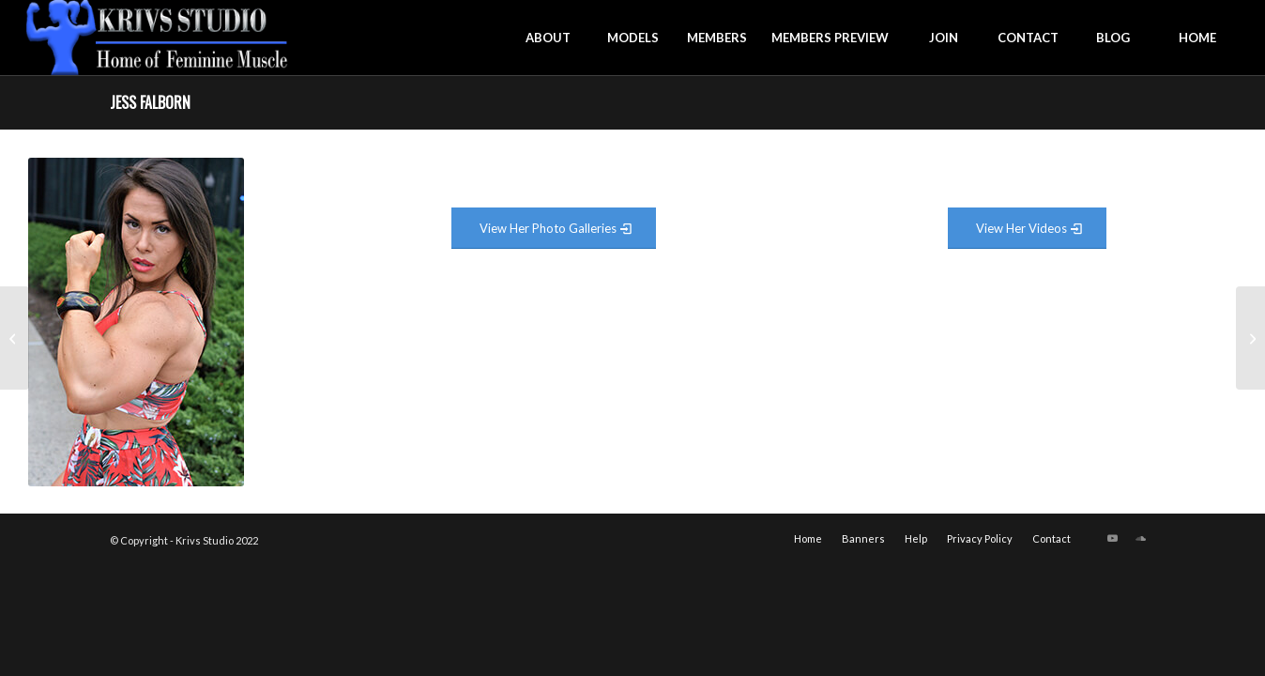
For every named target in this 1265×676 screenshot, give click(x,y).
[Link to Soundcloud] (1141, 538)
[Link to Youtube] (1113, 538)
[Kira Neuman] (14, 338)
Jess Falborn (150, 102)
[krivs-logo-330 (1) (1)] (157, 37)
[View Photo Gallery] (553, 228)
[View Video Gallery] (1027, 228)
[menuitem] (548, 37)
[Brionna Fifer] (1250, 338)
